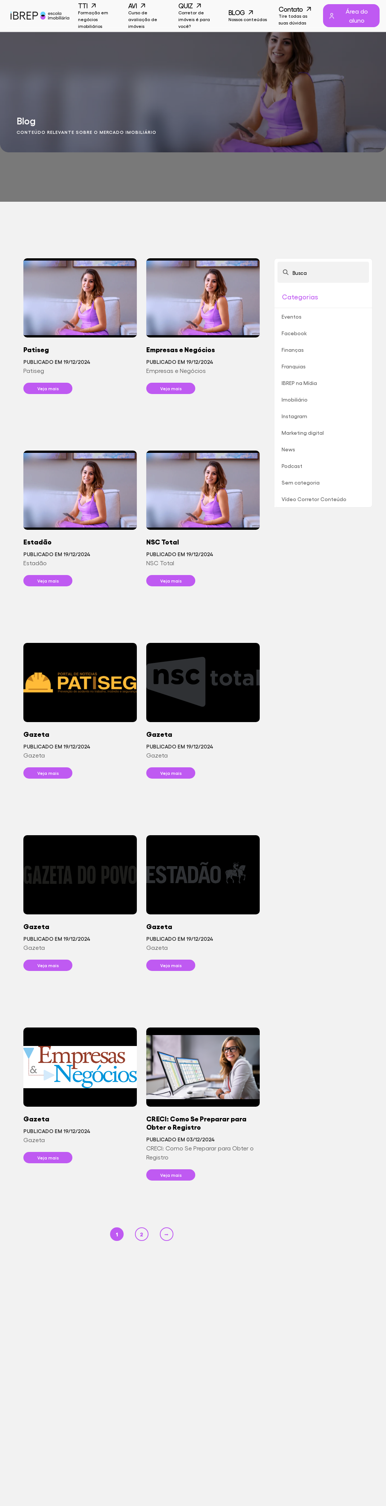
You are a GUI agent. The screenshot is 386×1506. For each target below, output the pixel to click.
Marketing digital (303, 432)
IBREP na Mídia (299, 383)
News (288, 449)
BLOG (247, 16)
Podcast (292, 466)
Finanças (293, 350)
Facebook (294, 333)
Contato (298, 16)
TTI (97, 15)
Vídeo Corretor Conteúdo (314, 499)
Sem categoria (301, 482)
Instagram (294, 416)
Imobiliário (295, 399)
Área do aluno (348, 16)
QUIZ (197, 15)
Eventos (292, 316)
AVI (147, 15)
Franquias (294, 366)
